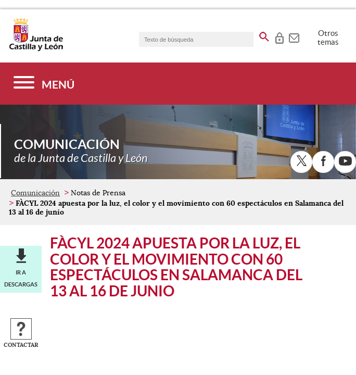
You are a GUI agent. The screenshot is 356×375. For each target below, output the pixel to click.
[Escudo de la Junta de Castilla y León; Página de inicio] (36, 49)
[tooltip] (279, 36)
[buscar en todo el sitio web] (264, 35)
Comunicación (35, 192)
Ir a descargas (20, 278)
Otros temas (328, 37)
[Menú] (44, 84)
